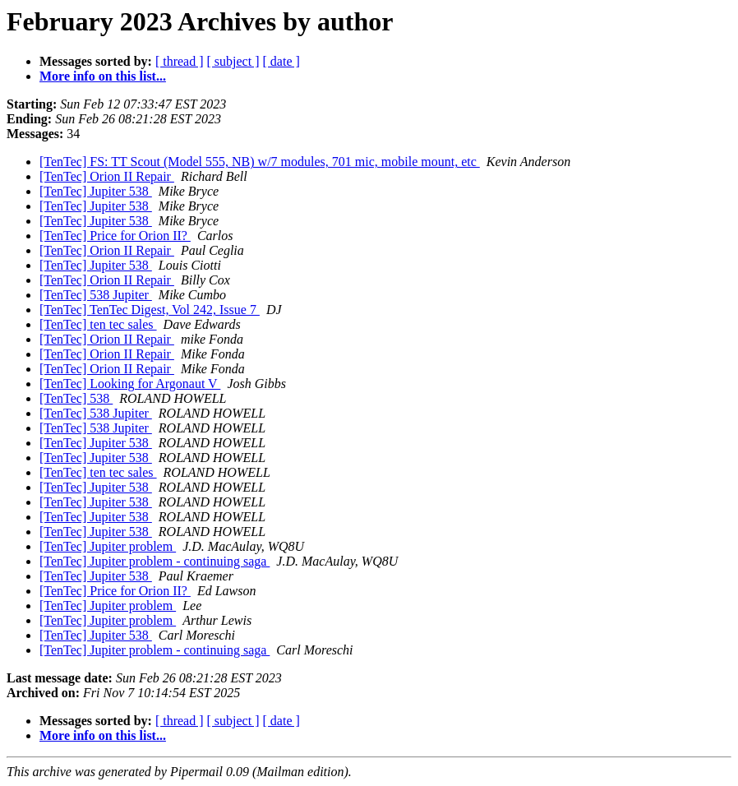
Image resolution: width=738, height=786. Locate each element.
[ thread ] (179, 61)
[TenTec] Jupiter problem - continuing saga (154, 561)
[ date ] (281, 61)
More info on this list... (102, 76)
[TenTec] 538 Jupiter (95, 295)
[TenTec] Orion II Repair (106, 176)
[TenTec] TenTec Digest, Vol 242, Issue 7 (149, 310)
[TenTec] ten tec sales (98, 324)
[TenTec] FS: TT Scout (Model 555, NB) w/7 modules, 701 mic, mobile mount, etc (259, 162)
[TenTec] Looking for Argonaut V (129, 384)
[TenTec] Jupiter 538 (95, 191)
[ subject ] (233, 61)
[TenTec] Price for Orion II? (115, 236)
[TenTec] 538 (76, 398)
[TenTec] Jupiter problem (107, 546)
